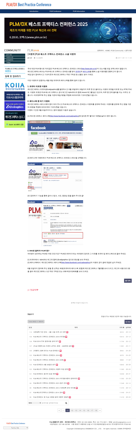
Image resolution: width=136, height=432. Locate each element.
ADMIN (119, 428)
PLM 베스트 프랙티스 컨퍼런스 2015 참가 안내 (50, 383)
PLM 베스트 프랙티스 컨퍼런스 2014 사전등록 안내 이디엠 (54, 388)
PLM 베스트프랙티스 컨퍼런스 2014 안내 (48, 392)
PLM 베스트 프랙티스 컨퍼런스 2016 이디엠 (49, 337)
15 (84, 410)
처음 (59, 410)
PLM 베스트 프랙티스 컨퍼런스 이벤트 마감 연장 (50, 369)
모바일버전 (127, 428)
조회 (121, 327)
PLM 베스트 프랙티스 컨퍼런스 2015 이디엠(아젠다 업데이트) (55, 378)
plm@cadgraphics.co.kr (122, 422)
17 (92, 410)
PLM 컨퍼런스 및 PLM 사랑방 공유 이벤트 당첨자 (50, 397)
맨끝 (100, 410)
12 (72, 410)
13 (76, 410)
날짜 (128, 327)
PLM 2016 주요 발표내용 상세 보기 (45, 341)
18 (96, 410)
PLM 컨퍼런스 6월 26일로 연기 (44, 364)
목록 (128, 281)
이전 (63, 410)
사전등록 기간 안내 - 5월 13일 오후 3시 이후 (49, 332)
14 (80, 410)
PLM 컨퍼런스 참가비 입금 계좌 (44, 374)
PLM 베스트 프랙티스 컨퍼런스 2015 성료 (48, 360)
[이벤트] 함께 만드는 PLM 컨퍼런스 (46, 351)
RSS (128, 322)
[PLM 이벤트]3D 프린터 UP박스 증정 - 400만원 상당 (52, 346)
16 (88, 410)
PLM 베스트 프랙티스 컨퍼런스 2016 (46, 355)
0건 (30, 58)
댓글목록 (33, 290)
